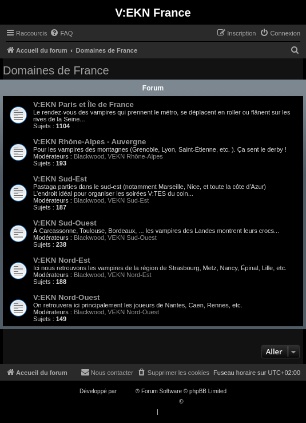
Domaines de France (56, 70)
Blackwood (89, 156)
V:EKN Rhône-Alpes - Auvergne (89, 141)
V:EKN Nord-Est (61, 260)
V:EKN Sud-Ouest (65, 223)
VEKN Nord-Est (129, 274)
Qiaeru (193, 401)
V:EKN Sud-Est (60, 179)
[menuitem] (61, 33)
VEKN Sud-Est (128, 200)
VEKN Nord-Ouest (133, 312)
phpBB (127, 391)
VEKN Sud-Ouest (132, 237)
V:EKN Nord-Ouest (66, 297)
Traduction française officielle (141, 401)
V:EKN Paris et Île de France (83, 104)
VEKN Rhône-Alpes (135, 156)
